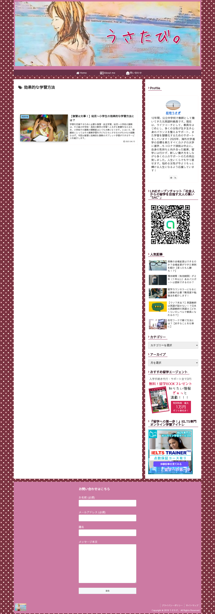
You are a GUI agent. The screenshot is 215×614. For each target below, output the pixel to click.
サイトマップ (192, 605)
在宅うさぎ (173, 113)
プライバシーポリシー (172, 605)
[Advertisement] (78, 99)
